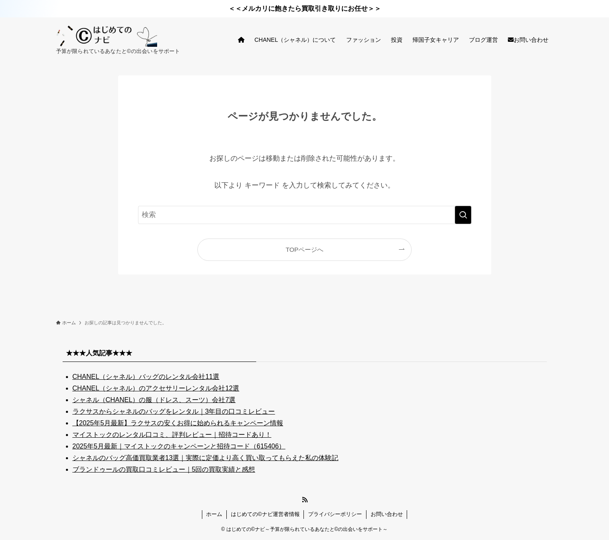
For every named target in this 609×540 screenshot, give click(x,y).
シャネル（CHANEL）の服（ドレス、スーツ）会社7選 (154, 399)
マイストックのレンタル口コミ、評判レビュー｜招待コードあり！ (172, 434)
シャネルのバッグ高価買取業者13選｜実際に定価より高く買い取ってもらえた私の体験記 (206, 457)
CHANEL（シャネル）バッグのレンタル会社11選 (146, 376)
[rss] (304, 500)
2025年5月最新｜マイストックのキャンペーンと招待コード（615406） (179, 446)
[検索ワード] (304, 215)
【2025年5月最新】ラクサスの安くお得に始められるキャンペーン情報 (178, 423)
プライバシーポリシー (335, 514)
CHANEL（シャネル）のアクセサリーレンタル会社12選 (156, 388)
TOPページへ (304, 249)
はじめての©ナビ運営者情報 (265, 514)
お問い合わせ (387, 514)
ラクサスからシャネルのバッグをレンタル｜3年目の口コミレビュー (174, 411)
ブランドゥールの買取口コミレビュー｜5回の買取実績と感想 (164, 469)
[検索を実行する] (463, 215)
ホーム (214, 514)
